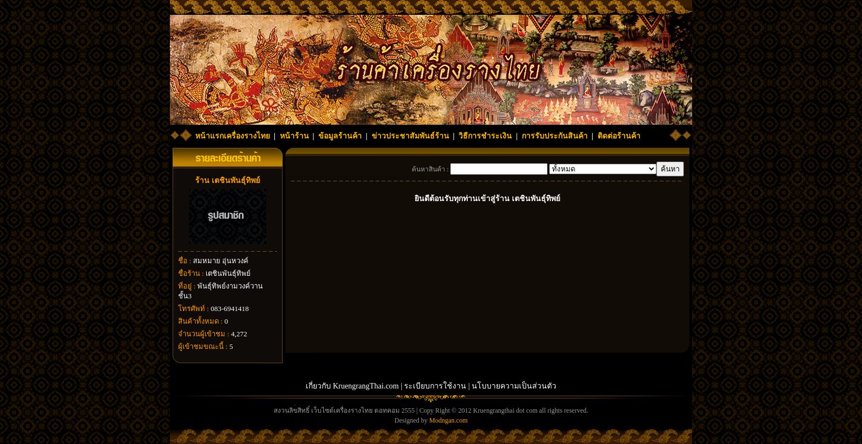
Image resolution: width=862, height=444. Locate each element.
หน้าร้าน (294, 136)
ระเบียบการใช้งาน (435, 386)
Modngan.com (448, 420)
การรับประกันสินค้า (555, 136)
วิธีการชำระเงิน (485, 136)
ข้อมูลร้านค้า (340, 136)
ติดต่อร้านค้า (619, 136)
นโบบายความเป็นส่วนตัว (514, 386)
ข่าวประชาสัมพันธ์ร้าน (410, 136)
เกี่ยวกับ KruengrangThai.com (352, 386)
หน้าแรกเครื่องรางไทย (232, 136)
